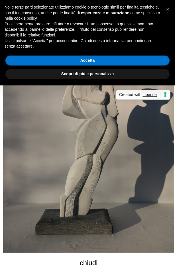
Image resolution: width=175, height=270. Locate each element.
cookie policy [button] (25, 18)
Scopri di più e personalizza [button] (87, 73)
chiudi (89, 263)
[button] (167, 9)
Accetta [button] (87, 60)
